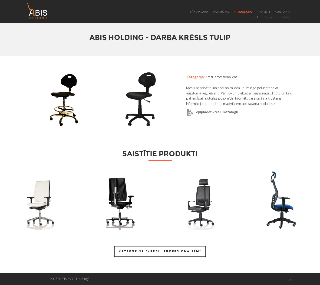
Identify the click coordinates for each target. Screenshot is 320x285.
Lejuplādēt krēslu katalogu (212, 112)
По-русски (271, 17)
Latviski (255, 17)
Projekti (263, 12)
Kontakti (282, 12)
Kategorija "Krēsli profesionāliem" (160, 251)
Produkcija (243, 12)
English (286, 17)
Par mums (221, 12)
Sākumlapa (199, 12)
